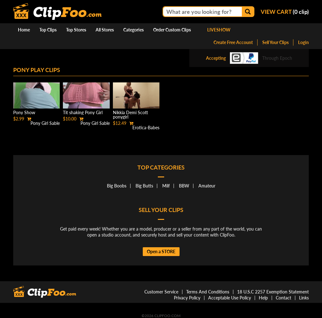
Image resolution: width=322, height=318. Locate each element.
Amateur (206, 185)
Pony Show (24, 112)
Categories (133, 29)
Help (263, 297)
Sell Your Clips (275, 42)
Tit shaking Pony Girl (83, 112)
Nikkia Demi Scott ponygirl (130, 115)
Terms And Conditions (207, 291)
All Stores (105, 29)
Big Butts (144, 185)
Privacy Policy (187, 297)
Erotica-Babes (145, 127)
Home (24, 29)
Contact (283, 297)
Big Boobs (116, 185)
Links (304, 297)
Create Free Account (233, 42)
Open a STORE (161, 251)
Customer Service (161, 291)
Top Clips (48, 29)
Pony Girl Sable (45, 123)
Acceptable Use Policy (229, 297)
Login (303, 42)
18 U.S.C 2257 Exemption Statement (273, 291)
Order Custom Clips (172, 29)
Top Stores (76, 29)
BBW (184, 185)
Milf (166, 185)
